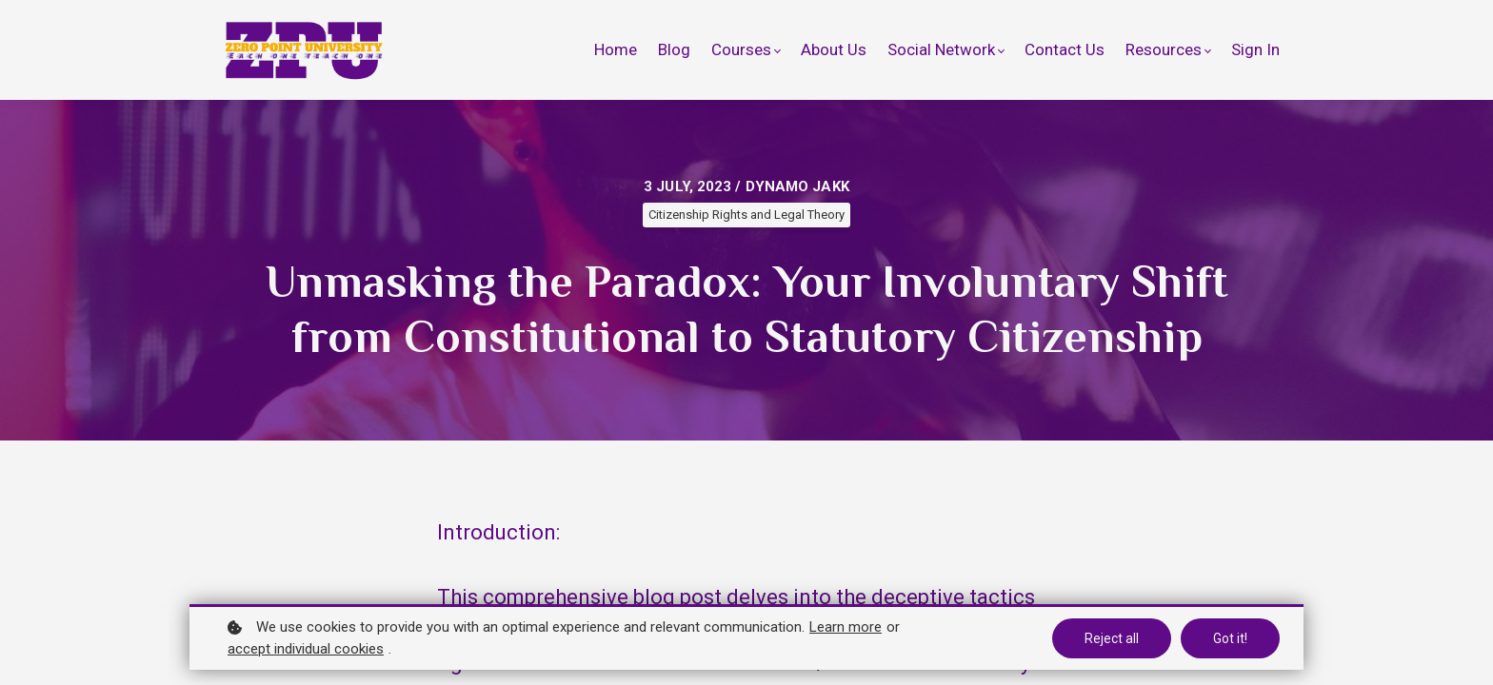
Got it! (1230, 638)
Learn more (845, 627)
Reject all (1112, 638)
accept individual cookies (306, 648)
